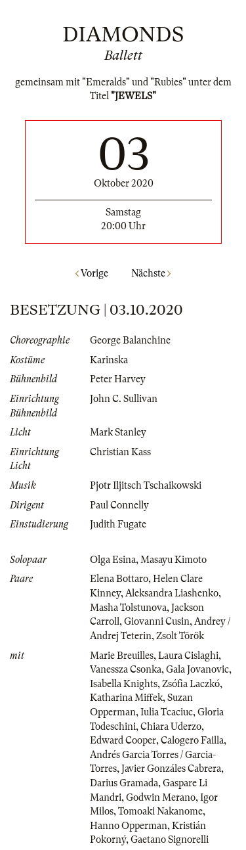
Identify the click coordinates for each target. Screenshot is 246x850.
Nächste (151, 273)
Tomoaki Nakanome (160, 811)
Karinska (109, 360)
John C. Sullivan (123, 398)
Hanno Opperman (128, 825)
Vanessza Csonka (125, 669)
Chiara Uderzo (170, 726)
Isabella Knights (123, 684)
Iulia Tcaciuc (166, 712)
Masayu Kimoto (173, 559)
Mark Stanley (118, 432)
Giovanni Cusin (157, 621)
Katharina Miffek (126, 697)
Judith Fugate (118, 524)
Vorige (91, 273)
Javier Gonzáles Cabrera (171, 768)
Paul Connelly (119, 505)
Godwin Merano (160, 797)
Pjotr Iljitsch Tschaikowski (145, 485)
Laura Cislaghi (188, 655)
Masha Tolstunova (128, 607)
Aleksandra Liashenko (171, 593)
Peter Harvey (118, 379)
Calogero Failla (192, 740)
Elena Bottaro (119, 578)
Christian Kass (120, 452)
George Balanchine (130, 340)
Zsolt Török (180, 636)
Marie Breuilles (122, 655)
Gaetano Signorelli (170, 839)
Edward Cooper (123, 740)
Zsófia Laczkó (191, 684)
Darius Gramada (124, 783)
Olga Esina (113, 559)
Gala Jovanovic (197, 669)
